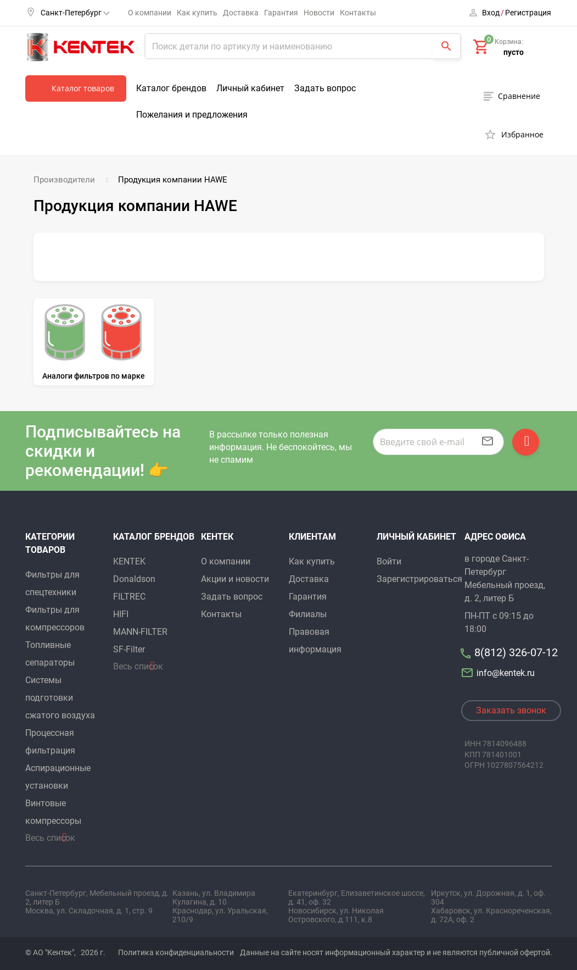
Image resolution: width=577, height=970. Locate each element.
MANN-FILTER (140, 632)
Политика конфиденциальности (176, 952)
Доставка (241, 12)
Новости (319, 12)
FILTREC (129, 596)
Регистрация (528, 12)
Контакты (358, 12)
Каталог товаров (83, 88)
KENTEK (129, 561)
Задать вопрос (325, 88)
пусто (513, 52)
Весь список (50, 838)
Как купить (197, 12)
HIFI (120, 614)
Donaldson (134, 579)
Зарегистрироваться (419, 579)
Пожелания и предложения (192, 114)
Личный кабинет (250, 88)
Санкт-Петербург (75, 12)
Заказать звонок (511, 710)
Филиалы (308, 614)
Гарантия (281, 12)
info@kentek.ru (499, 673)
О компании (149, 12)
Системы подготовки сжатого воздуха (60, 697)
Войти (389, 561)
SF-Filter (129, 649)
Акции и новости (235, 579)
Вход (491, 12)
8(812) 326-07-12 (516, 652)
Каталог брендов (171, 88)
